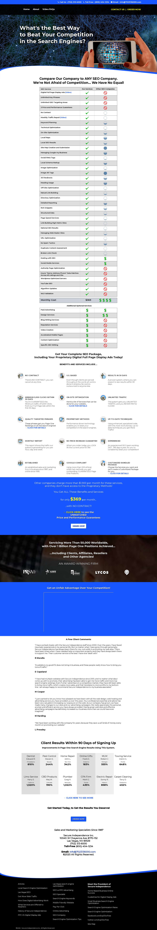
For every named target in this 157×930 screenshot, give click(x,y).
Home (26, 9)
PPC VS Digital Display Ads (29, 915)
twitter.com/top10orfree (98, 920)
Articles (21, 884)
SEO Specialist (59, 894)
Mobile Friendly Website (63, 903)
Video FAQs (49, 9)
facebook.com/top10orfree (99, 916)
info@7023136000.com (130, 2)
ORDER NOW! (78, 526)
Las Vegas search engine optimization (63, 885)
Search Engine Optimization (100, 912)
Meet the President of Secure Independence (99, 885)
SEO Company (59, 915)
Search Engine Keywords (64, 898)
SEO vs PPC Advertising (63, 890)
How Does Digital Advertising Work (33, 901)
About (36, 9)
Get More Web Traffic (27, 896)
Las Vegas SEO (24, 892)
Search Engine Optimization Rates (103, 907)
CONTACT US (118, 9)
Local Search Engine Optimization (32, 888)
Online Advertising (61, 911)
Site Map (91, 924)
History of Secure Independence (32, 911)
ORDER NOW (134, 9)
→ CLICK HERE (72, 512)
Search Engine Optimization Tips (67, 919)
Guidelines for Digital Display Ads (102, 897)
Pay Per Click (58, 907)
